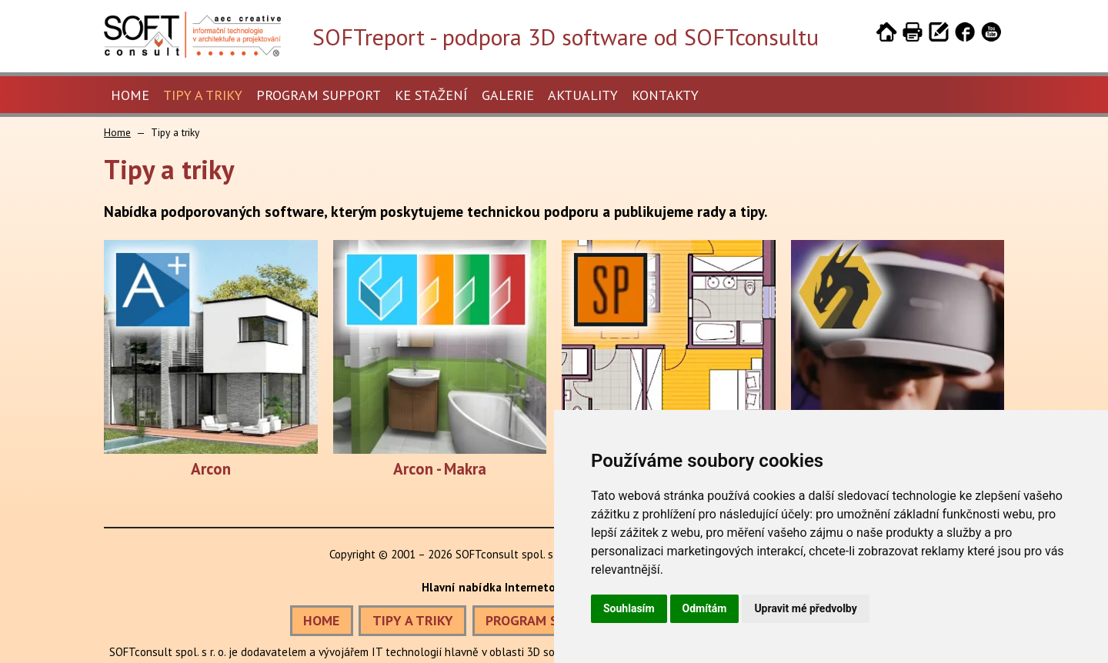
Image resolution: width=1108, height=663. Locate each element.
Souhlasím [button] (629, 608)
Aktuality (583, 95)
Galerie (508, 95)
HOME (321, 620)
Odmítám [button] (704, 608)
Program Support (318, 95)
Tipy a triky (202, 95)
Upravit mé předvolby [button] (805, 608)
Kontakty (665, 95)
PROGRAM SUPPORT (547, 620)
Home (130, 95)
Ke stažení (431, 95)
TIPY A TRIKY (412, 620)
